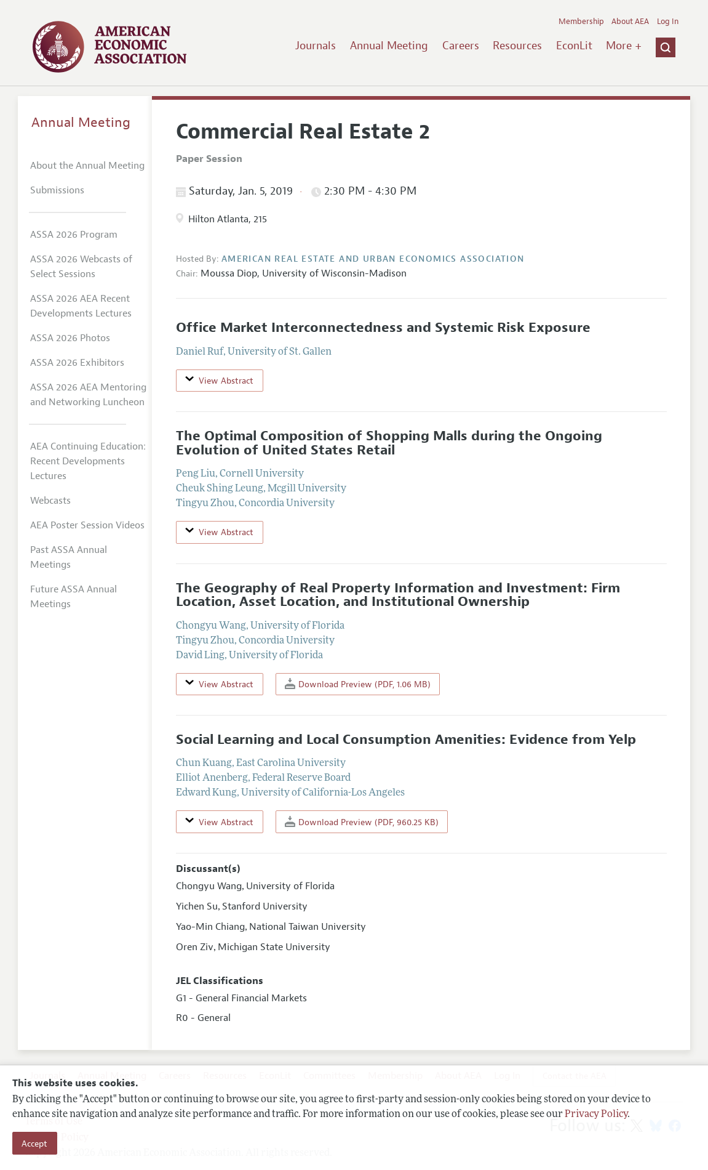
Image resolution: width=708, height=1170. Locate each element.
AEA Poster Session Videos (87, 525)
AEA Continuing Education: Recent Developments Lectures (88, 461)
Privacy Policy (596, 1115)
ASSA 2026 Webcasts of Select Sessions (81, 266)
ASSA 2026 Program (73, 234)
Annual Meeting (389, 45)
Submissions (57, 190)
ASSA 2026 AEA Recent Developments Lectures (81, 306)
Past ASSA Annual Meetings (68, 557)
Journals (315, 45)
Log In (667, 21)
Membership (581, 21)
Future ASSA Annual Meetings (73, 596)
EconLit (574, 45)
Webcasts (50, 500)
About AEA (630, 21)
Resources (517, 45)
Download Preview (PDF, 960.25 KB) (362, 822)
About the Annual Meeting (87, 165)
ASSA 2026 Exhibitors (77, 363)
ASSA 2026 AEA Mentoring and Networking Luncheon (88, 394)
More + (624, 45)
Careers (460, 45)
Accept (34, 1143)
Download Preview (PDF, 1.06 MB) (358, 684)
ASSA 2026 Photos (70, 338)
